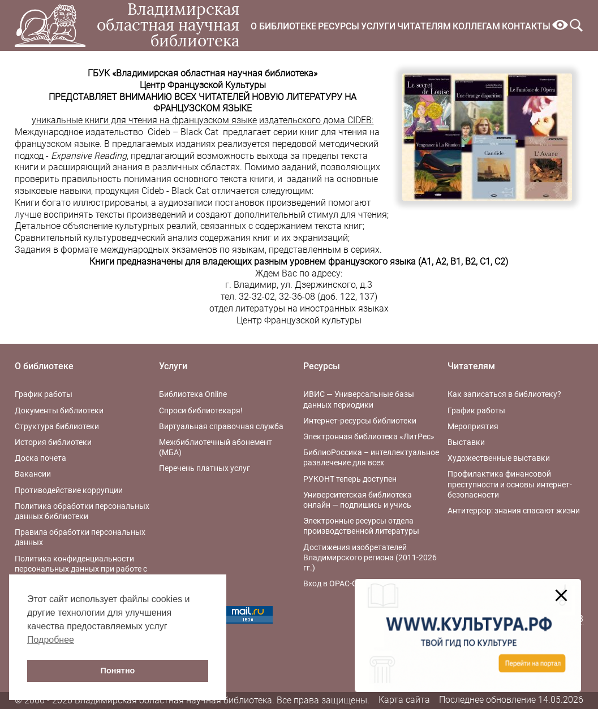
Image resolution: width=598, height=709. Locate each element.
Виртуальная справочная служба (221, 426)
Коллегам (476, 26)
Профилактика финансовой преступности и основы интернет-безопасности (510, 484)
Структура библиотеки (57, 426)
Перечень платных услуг (204, 468)
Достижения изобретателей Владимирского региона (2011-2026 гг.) (370, 557)
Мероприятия (473, 426)
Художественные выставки (499, 457)
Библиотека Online (193, 394)
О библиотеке (283, 26)
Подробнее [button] (50, 640)
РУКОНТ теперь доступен (350, 478)
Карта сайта (404, 699)
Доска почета (40, 457)
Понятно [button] (118, 670)
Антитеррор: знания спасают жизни (514, 510)
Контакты (526, 26)
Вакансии (33, 473)
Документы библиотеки (59, 410)
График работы (43, 394)
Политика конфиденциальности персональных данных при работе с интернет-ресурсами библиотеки (81, 568)
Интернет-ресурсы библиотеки (359, 420)
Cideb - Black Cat (175, 190)
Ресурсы (338, 26)
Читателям (424, 26)
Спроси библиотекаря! (201, 410)
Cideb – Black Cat (183, 132)
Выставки (466, 442)
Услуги (378, 26)
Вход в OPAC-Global (339, 583)
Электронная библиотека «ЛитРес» (368, 436)
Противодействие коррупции (69, 490)
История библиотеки (53, 442)
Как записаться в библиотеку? (504, 394)
